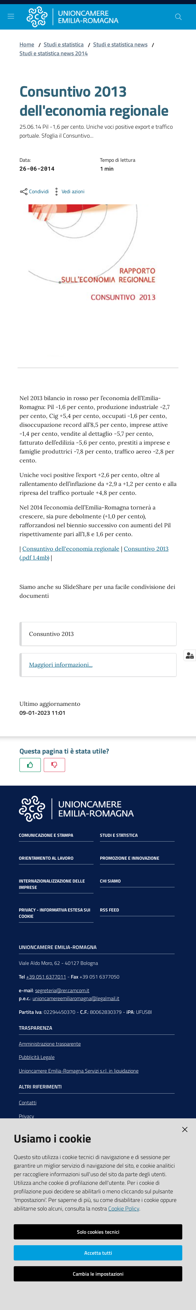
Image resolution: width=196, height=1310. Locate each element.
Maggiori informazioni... (61, 664)
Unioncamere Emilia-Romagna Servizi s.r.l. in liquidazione (79, 1071)
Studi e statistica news (120, 44)
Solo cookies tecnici (98, 1232)
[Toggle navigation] (11, 16)
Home (26, 44)
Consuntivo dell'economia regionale (70, 548)
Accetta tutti (98, 1253)
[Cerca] (178, 17)
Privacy (26, 1116)
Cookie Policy (123, 1208)
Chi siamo (110, 881)
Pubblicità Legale (37, 1057)
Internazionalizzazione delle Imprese (52, 884)
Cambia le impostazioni (98, 1274)
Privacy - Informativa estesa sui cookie (54, 913)
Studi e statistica (64, 44)
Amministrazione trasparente (50, 1043)
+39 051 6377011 (46, 976)
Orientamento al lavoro (46, 858)
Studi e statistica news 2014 (53, 53)
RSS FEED (109, 910)
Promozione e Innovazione (129, 858)
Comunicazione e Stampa (46, 835)
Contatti (27, 1102)
